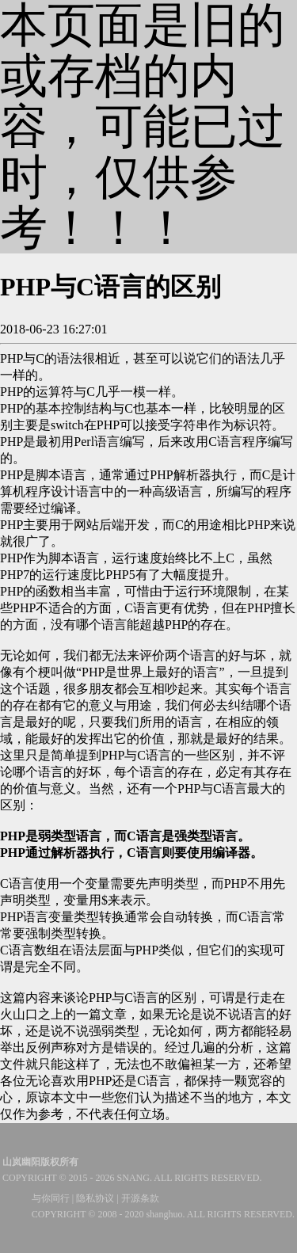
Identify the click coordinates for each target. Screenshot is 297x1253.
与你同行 (51, 1198)
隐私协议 (95, 1198)
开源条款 (140, 1198)
